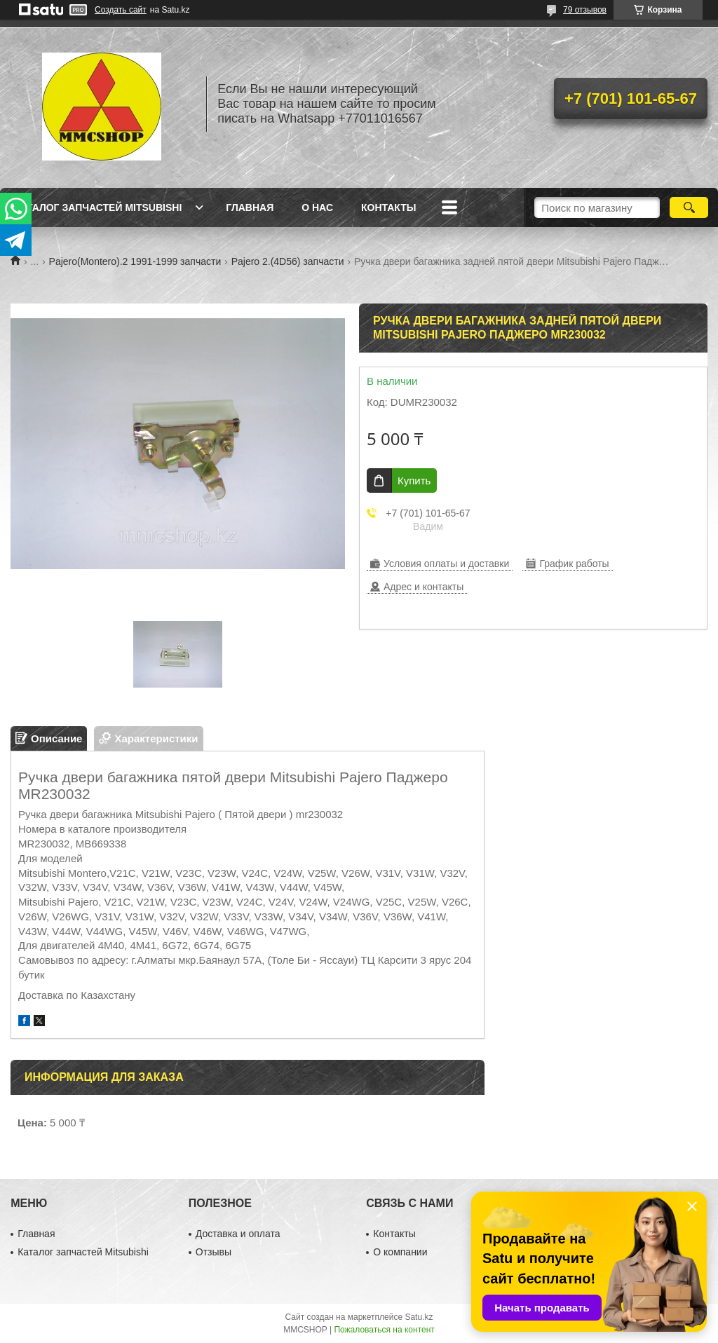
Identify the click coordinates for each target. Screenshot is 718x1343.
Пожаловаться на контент (384, 1330)
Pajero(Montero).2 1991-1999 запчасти (135, 261)
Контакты (388, 207)
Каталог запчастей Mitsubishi (98, 207)
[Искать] (689, 207)
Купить (414, 480)
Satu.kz (419, 1317)
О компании (400, 1251)
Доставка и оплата (238, 1233)
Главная (249, 207)
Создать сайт (121, 10)
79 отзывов (585, 10)
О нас (317, 207)
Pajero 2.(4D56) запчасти (287, 261)
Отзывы (213, 1251)
